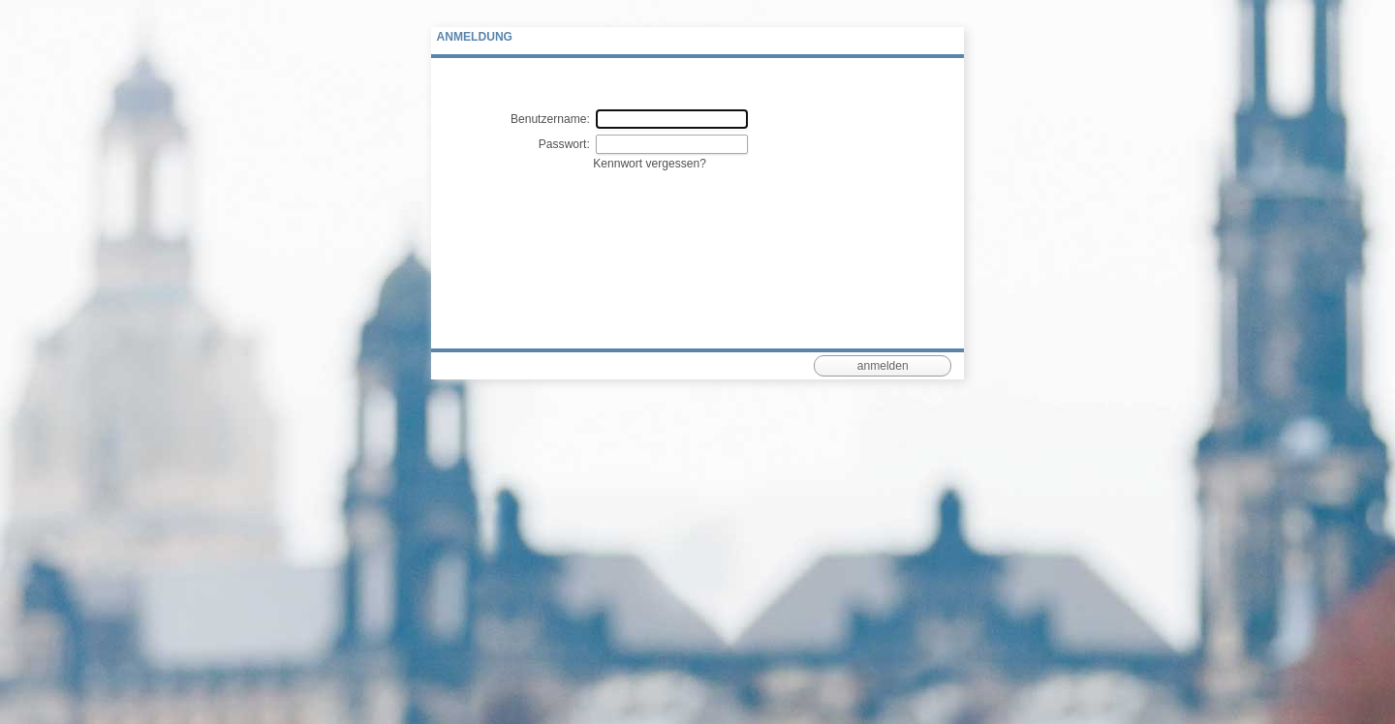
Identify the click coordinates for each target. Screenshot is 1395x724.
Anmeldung (475, 37)
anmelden (883, 366)
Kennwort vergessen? (649, 163)
